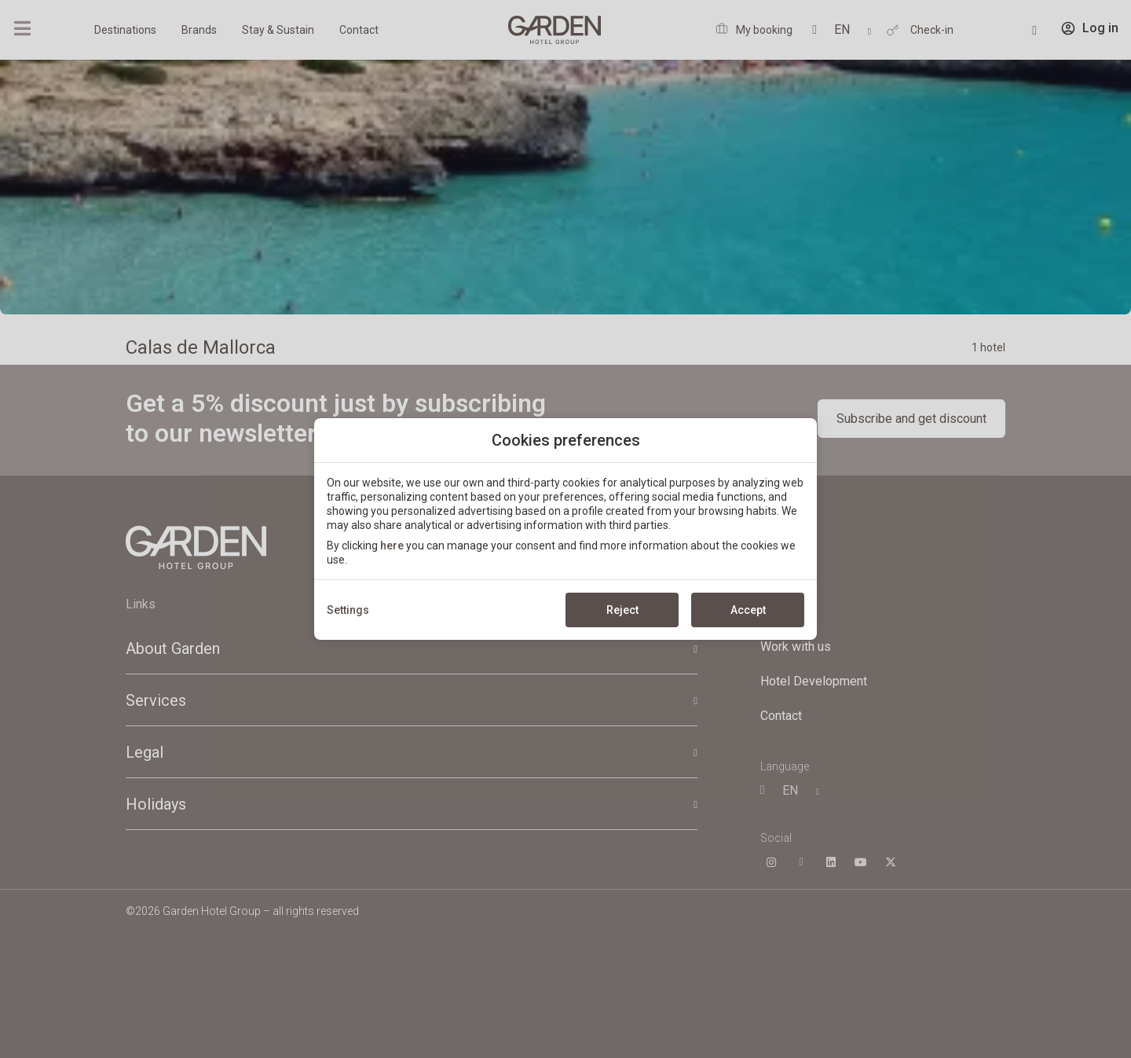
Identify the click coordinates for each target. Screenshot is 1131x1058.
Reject (622, 610)
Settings (348, 610)
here (392, 545)
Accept (748, 610)
